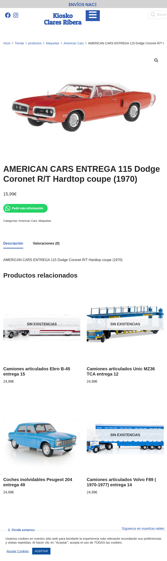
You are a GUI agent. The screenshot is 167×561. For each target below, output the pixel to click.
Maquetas (52, 42)
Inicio (6, 42)
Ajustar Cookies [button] (18, 551)
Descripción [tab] (13, 242)
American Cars (74, 42)
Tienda (19, 42)
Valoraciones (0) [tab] (46, 242)
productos (35, 42)
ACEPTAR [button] (41, 551)
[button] (156, 59)
